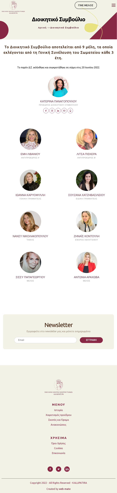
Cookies (58, 448)
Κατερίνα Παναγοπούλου (58, 101)
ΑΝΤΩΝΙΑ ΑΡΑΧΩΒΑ (86, 277)
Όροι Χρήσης (58, 443)
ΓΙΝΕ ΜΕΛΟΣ (85, 5)
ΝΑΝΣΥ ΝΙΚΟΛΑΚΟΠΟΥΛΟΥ (30, 236)
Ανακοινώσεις (58, 424)
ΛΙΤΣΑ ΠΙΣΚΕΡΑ (87, 154)
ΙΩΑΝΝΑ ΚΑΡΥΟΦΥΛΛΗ (30, 195)
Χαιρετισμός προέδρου (58, 415)
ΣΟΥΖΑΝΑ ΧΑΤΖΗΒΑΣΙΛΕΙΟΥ (86, 195)
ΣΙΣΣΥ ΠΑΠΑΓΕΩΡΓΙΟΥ (30, 277)
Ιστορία (58, 410)
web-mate (65, 489)
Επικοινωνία (58, 453)
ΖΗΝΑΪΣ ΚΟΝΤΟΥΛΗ (86, 236)
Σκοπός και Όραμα (58, 419)
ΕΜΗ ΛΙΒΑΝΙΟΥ (30, 154)
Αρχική (42, 27)
